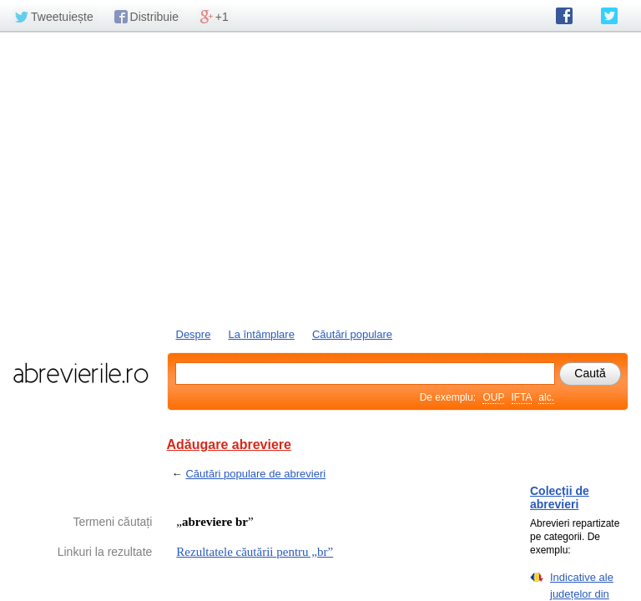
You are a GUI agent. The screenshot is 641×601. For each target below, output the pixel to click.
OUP (493, 397)
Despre (193, 334)
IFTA (522, 397)
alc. (546, 397)
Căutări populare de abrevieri (255, 473)
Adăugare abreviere (229, 444)
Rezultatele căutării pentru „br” (254, 551)
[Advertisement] (320, 178)
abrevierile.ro (81, 373)
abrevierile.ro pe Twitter (609, 16)
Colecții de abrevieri (559, 497)
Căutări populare (352, 334)
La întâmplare (261, 334)
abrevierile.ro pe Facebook (564, 16)
